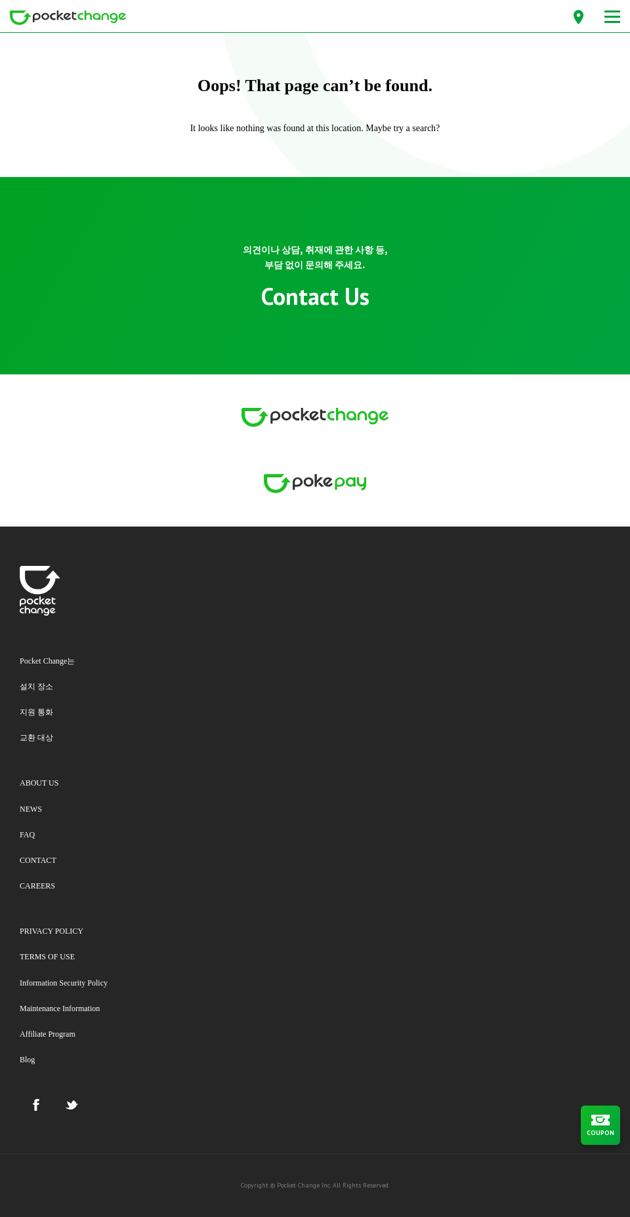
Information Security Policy (64, 983)
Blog (27, 1059)
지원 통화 (36, 712)
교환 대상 (36, 737)
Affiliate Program (47, 1034)
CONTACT (38, 860)
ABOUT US (39, 783)
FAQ (27, 834)
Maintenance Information (60, 1008)
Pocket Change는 (47, 661)
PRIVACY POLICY (51, 931)
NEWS (31, 809)
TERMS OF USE (47, 956)
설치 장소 (36, 686)
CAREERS (37, 885)
